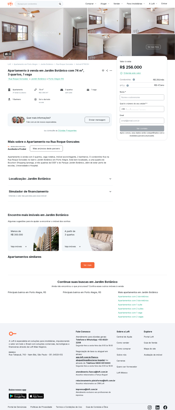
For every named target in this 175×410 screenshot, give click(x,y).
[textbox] (39, 4)
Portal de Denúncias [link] (17, 407)
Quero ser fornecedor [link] (127, 366)
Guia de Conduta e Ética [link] (97, 407)
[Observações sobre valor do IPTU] (128, 85)
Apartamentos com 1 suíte (130, 304)
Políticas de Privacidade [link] (41, 407)
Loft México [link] (122, 372)
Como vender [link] (123, 343)
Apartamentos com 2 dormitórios (133, 296)
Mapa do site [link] (150, 348)
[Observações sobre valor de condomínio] (134, 80)
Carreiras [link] (121, 361)
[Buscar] (60, 4)
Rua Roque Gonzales (64, 64)
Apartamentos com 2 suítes (130, 308)
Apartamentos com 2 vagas (130, 316)
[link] (87, 265)
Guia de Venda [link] (150, 343)
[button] (60, 179)
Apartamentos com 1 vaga (130, 312)
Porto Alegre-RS (56, 79)
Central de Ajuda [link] (124, 337)
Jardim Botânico (46, 64)
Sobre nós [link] (121, 355)
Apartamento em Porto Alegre (26, 64)
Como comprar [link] (124, 348)
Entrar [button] (164, 3)
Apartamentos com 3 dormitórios (133, 300)
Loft (9, 64)
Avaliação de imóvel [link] (153, 355)
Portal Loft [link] (149, 337)
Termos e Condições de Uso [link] (69, 407)
